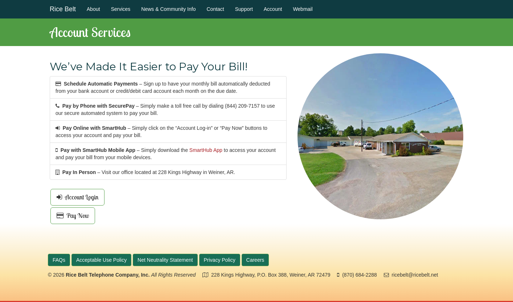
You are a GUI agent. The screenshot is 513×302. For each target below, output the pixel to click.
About (93, 9)
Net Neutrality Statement (165, 260)
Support (244, 9)
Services (121, 9)
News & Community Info (168, 9)
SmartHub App (205, 150)
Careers (255, 260)
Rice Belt (63, 9)
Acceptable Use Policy (101, 260)
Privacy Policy (219, 260)
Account (273, 9)
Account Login (77, 197)
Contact (215, 9)
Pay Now (73, 215)
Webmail (302, 9)
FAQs (59, 260)
